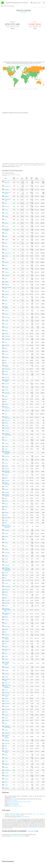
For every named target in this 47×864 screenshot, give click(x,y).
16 (3, 232)
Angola (6, 370)
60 (3, 368)
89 (3, 455)
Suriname (6, 710)
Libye (5, 571)
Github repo (13, 787)
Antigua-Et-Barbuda (7, 376)
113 (3, 524)
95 (3, 472)
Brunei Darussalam (7, 413)
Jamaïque (6, 293)
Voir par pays (23, 12)
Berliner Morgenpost (14, 794)
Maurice (6, 597)
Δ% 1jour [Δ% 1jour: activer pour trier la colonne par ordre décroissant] (26, 178)
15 (3, 228)
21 (3, 248)
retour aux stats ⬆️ (33, 820)
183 (3, 736)
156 (3, 652)
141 (3, 607)
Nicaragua (6, 631)
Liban (5, 278)
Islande (6, 530)
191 (3, 760)
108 (3, 508)
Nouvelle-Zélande (6, 363)
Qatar (5, 299)
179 (3, 723)
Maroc (5, 614)
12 (3, 218)
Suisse (5, 713)
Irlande (6, 536)
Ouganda (6, 754)
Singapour (6, 696)
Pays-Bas (6, 625)
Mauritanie (6, 594)
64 (3, 379)
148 (3, 628)
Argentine (6, 379)
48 (3, 333)
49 (3, 336)
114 (3, 527)
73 (3, 406)
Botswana (6, 406)
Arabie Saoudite (6, 306)
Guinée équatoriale (7, 478)
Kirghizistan (7, 558)
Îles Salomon (7, 699)
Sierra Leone (7, 693)
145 (3, 619)
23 (3, 255)
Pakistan (6, 309)
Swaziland (6, 486)
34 (3, 290)
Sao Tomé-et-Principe (7, 685)
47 (3, 331)
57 (3, 359)
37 (3, 299)
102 (3, 492)
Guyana (6, 514)
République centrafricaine (7, 430)
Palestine (6, 769)
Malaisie (6, 268)
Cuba (5, 340)
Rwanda (6, 665)
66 (3, 386)
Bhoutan (6, 400)
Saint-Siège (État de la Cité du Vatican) (7, 520)
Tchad (5, 432)
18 (3, 238)
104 (3, 497)
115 (3, 530)
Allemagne (6, 205)
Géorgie (6, 497)
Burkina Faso (7, 416)
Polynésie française (6, 489)
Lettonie (6, 322)
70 (3, 397)
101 (3, 489)
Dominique (6, 463)
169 (3, 693)
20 (3, 245)
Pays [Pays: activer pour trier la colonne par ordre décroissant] (5, 178)
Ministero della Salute (12, 789)
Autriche (6, 212)
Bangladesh (7, 389)
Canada (6, 215)
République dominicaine (7, 466)
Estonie (6, 483)
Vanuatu (6, 763)
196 (3, 775)
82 (3, 432)
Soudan (6, 707)
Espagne (6, 704)
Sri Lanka (6, 351)
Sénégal (6, 688)
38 (3, 302)
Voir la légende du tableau (8, 173)
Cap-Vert (6, 421)
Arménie (6, 383)
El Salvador (7, 475)
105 (3, 500)
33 (3, 287)
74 (3, 410)
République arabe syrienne (7, 717)
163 (3, 675)
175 (3, 710)
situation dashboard (24, 806)
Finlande (6, 238)
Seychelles (6, 690)
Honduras (6, 524)
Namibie (6, 619)
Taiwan (6, 721)
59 (3, 365)
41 (3, 312)
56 (3, 357)
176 (3, 713)
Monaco (6, 607)
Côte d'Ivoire (7, 333)
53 (3, 348)
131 (3, 579)
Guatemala (6, 274)
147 (3, 625)
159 (3, 662)
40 (3, 309)
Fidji (5, 357)
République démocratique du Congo (7, 448)
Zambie (6, 775)
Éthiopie (6, 331)
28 (3, 271)
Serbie (5, 232)
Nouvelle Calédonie (6, 628)
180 (3, 727)
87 (3, 447)
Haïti (5, 516)
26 (3, 264)
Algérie (6, 348)
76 (3, 416)
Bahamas (6, 386)
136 (3, 592)
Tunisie (6, 745)
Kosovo (6, 325)
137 (3, 594)
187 (3, 749)
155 (3, 648)
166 (3, 685)
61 (3, 370)
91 (3, 460)
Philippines (6, 283)
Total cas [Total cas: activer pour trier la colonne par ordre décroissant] (31, 178)
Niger (5, 634)
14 (3, 225)
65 (3, 383)
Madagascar (7, 582)
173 (3, 704)
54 (3, 351)
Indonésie (6, 261)
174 (3, 707)
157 (3, 656)
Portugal (6, 659)
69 (3, 395)
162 (3, 671)
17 (3, 235)
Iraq (5, 533)
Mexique (6, 222)
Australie (6, 188)
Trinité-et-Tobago (6, 742)
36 (3, 296)
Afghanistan (7, 365)
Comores (6, 441)
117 (3, 536)
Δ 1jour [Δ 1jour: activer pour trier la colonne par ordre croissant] (21, 178)
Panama (6, 648)
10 (3, 212)
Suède (5, 235)
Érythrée (6, 481)
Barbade (6, 281)
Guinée (6, 508)
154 (3, 645)
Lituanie (6, 576)
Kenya (5, 550)
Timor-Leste (7, 734)
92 (3, 463)
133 (3, 584)
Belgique (6, 195)
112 (3, 520)
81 (3, 429)
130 (3, 576)
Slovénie (6, 245)
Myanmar (6, 354)
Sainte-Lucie (7, 671)
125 (3, 562)
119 (3, 543)
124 (3, 558)
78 (3, 421)
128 (3, 571)
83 (3, 435)
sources (16, 809)
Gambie (6, 494)
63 (3, 376)
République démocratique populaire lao (7, 562)
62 (3, 373)
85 (3, 441)
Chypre (6, 458)
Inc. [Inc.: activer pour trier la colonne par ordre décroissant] (17, 178)
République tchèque (7, 229)
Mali (5, 359)
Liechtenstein (7, 573)
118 (3, 540)
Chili (5, 218)
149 (3, 631)
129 (3, 573)
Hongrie (6, 527)
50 (3, 340)
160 (3, 665)
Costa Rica (6, 451)
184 (3, 739)
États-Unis (6, 181)
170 (3, 696)
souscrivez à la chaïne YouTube (19, 825)
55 (3, 354)
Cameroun (6, 426)
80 (3, 426)
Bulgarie (6, 312)
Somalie (6, 701)
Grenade (6, 506)
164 (3, 679)
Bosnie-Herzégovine (7, 403)
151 (3, 636)
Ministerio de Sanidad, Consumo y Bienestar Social (19, 791)
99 (3, 483)
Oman (5, 643)
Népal (5, 346)
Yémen (5, 772)
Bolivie (5, 302)
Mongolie (6, 610)
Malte (5, 589)
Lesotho (6, 566)
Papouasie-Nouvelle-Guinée (7, 652)
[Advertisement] (23, 101)
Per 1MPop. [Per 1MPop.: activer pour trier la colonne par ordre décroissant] (36, 178)
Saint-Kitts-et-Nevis (7, 668)
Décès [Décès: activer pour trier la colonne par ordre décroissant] (42, 178)
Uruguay (6, 757)
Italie (5, 540)
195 (3, 772)
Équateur (6, 469)
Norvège (6, 319)
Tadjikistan (6, 723)
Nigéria (6, 636)
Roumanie (6, 662)
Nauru (5, 622)
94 (3, 469)
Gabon (5, 492)
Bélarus (6, 392)
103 (3, 494)
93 (3, 466)
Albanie (6, 328)
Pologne (6, 225)
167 (3, 688)
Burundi (6, 419)
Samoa (5, 679)
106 (3, 503)
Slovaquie (6, 271)
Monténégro (7, 315)
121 (3, 550)
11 (3, 215)
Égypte (6, 472)
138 (3, 597)
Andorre (6, 368)
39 (3, 305)
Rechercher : (11, 175)
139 (3, 600)
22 (3, 252)
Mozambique (7, 617)
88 (3, 451)
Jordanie (6, 543)
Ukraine (6, 296)
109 (3, 511)
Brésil (5, 410)
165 (3, 682)
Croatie (6, 455)
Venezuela (6, 343)
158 (3, 659)
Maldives (6, 587)
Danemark (6, 290)
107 (3, 506)
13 (3, 222)
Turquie (6, 749)
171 (3, 699)
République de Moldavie (7, 605)
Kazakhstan (7, 546)
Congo (5, 444)
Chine (5, 435)
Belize (5, 395)
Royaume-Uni (7, 185)
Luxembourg (7, 579)
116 (3, 533)
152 (3, 639)
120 (3, 546)
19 (3, 242)
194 (3, 769)
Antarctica (6, 373)
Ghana (5, 500)
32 (3, 283)
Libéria (5, 568)
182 (3, 734)
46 (3, 328)
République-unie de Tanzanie (7, 727)
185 (3, 742)
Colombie (6, 438)
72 (3, 403)
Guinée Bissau (7, 511)
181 (3, 731)
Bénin (5, 397)
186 (3, 745)
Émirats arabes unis (7, 287)
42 (3, 315)
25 (3, 261)
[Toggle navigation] (44, 2)
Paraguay (6, 656)
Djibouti (6, 460)
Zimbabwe (6, 778)
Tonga (5, 739)
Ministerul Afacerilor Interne (15, 795)
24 (3, 258)
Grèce (5, 503)
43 (3, 319)
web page (14, 788)
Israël (5, 242)
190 (3, 757)
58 (3, 362)
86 (3, 444)
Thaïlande (6, 731)
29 (3, 274)
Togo (5, 736)
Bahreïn (6, 255)
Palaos (6, 645)
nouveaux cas (22, 64)
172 (3, 701)
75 (3, 413)
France (6, 208)
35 (3, 293)
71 (3, 400)
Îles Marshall (7, 592)
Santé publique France (14, 792)
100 (3, 486)
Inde (5, 248)
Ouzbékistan (7, 760)
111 (3, 516)
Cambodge (6, 424)
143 (3, 614)
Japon (5, 202)
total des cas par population (32, 64)
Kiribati (6, 553)
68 (3, 392)
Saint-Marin (7, 682)
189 (3, 754)
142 (3, 610)
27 (3, 268)
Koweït (6, 556)
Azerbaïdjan (7, 336)
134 (3, 587)
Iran (5, 258)
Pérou (5, 264)
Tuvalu (5, 752)
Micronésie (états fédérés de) (7, 601)
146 (3, 622)
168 (3, 690)
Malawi (6, 584)
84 (3, 438)
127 (3, 568)
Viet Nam (6, 766)
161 (3, 668)
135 (3, 589)
